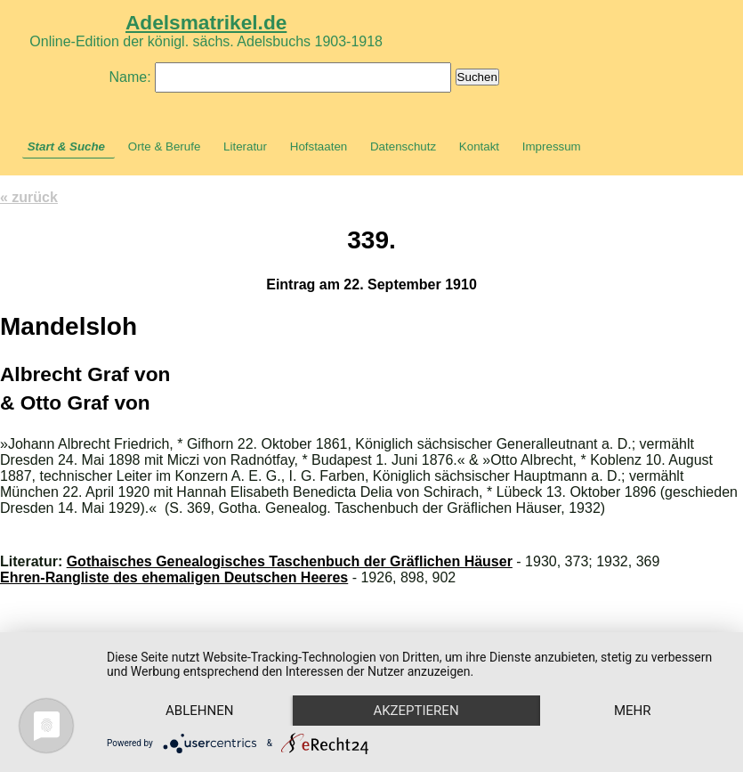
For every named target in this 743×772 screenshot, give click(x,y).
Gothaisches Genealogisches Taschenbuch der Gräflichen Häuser (290, 561)
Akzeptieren (415, 711)
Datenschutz (403, 146)
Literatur (245, 146)
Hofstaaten (318, 146)
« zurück (29, 197)
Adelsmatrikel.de (206, 22)
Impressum (551, 146)
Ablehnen (199, 711)
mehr (632, 711)
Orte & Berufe (164, 146)
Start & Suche (66, 146)
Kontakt (479, 146)
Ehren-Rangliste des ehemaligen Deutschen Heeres (174, 577)
